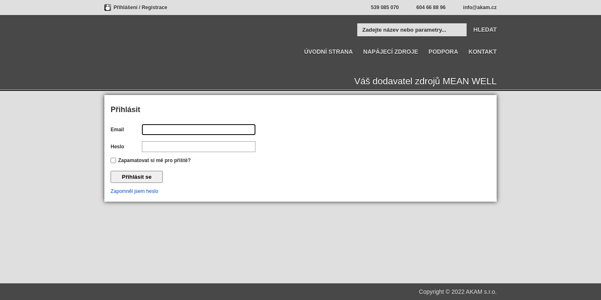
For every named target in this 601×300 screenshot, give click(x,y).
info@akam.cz (480, 7)
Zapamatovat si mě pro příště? (154, 160)
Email (117, 129)
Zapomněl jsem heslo (134, 191)
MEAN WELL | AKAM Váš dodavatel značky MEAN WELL (136, 40)
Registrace (154, 7)
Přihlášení (126, 7)
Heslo (117, 147)
